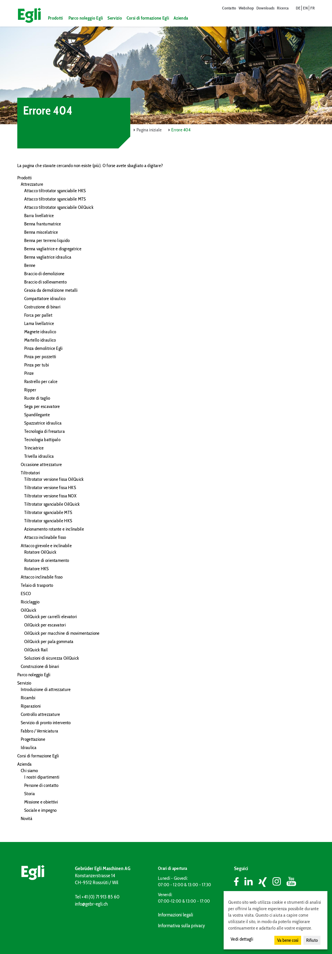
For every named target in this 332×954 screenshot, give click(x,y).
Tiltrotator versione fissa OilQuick (54, 479)
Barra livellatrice (39, 215)
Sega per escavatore (42, 406)
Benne (30, 265)
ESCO (26, 593)
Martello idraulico (40, 340)
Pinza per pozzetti (40, 356)
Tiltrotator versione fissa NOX (50, 496)
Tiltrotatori (30, 473)
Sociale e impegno (40, 810)
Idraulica (29, 747)
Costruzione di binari (42, 307)
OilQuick (28, 610)
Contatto (229, 8)
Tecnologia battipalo (42, 439)
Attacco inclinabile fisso (45, 537)
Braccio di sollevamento (45, 282)
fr (312, 8)
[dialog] (275, 920)
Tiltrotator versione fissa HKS (50, 487)
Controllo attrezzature (40, 714)
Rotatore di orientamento (46, 560)
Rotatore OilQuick (40, 552)
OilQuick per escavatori (45, 625)
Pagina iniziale (149, 130)
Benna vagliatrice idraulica (47, 257)
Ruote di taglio (37, 398)
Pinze (29, 373)
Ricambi (28, 697)
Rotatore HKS (36, 568)
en (305, 8)
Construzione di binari (40, 666)
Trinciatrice (34, 448)
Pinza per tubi (36, 365)
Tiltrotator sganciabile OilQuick (52, 504)
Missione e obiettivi (41, 802)
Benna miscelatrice (41, 232)
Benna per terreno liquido (47, 240)
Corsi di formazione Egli (148, 18)
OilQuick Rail (36, 650)
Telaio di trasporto (37, 585)
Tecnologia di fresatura (44, 431)
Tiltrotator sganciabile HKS (48, 520)
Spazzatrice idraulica (43, 423)
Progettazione (33, 739)
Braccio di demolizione (44, 273)
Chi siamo (29, 770)
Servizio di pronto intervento (46, 722)
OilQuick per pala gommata (49, 641)
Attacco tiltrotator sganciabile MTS (55, 199)
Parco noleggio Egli (85, 18)
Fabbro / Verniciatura (39, 731)
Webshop (246, 8)
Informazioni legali (175, 915)
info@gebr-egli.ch (91, 904)
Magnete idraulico (40, 331)
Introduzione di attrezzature (46, 689)
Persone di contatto (41, 785)
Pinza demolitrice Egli (43, 348)
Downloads (265, 8)
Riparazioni (31, 706)
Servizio (114, 18)
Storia (29, 793)
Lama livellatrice (39, 323)
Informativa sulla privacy (181, 925)
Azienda (181, 18)
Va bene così (287, 940)
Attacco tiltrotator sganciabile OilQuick (58, 207)
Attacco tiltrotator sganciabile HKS (55, 190)
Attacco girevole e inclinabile (46, 545)
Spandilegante (37, 414)
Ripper (30, 390)
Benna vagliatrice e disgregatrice (52, 248)
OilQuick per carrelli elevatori (50, 616)
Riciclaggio (30, 602)
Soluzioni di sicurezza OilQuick (51, 658)
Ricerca (283, 8)
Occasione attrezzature (41, 464)
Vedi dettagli (242, 939)
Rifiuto (312, 940)
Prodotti (55, 18)
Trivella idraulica (39, 456)
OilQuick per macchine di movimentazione (62, 633)
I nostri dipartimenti (41, 777)
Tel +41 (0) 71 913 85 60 (97, 897)
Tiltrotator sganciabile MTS (48, 512)
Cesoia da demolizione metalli (51, 290)
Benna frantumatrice (42, 224)
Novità (26, 818)
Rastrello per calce (41, 381)
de (298, 8)
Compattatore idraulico (45, 298)
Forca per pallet (38, 315)
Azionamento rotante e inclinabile (54, 529)
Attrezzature (32, 184)
